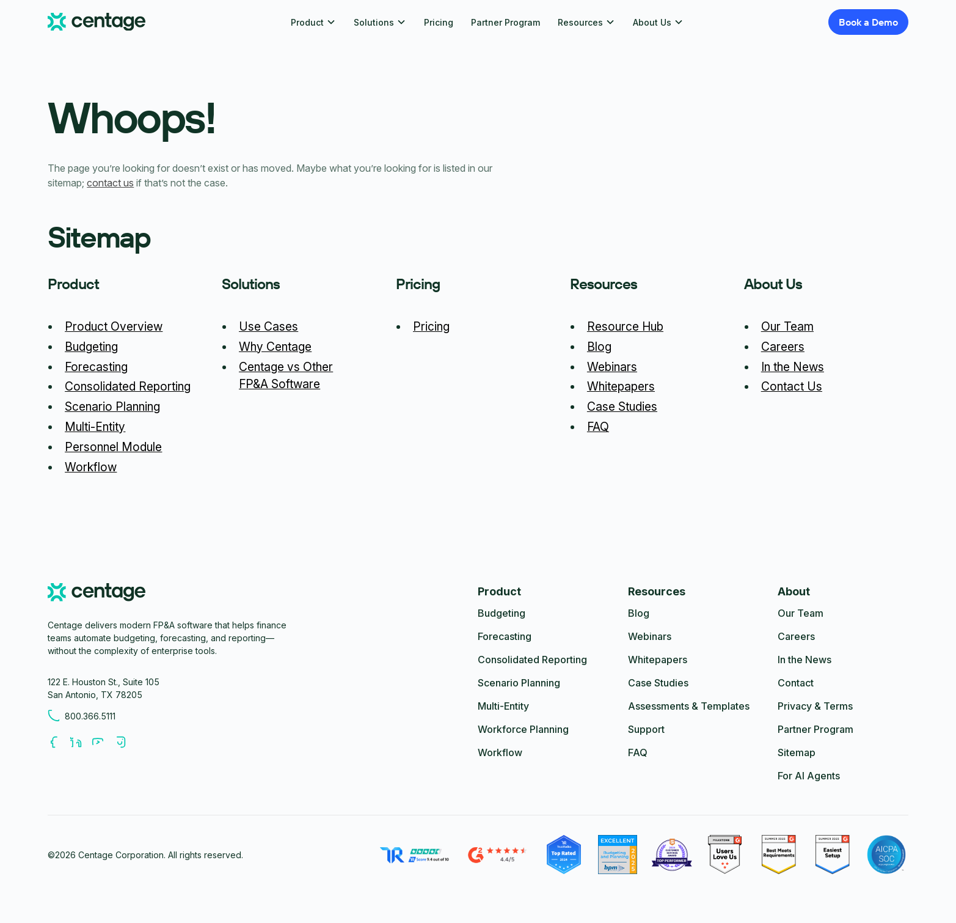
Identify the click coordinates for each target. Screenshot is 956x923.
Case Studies (622, 406)
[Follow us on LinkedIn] (81, 742)
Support (646, 729)
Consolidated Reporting (128, 386)
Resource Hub (625, 326)
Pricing (438, 22)
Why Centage (275, 346)
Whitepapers (621, 386)
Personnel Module (113, 446)
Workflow (91, 467)
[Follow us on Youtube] (103, 742)
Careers (783, 346)
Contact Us (791, 386)
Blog (599, 346)
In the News (792, 366)
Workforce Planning (523, 729)
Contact (796, 683)
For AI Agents (809, 776)
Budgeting (91, 346)
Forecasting (96, 366)
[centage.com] (96, 594)
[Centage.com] (96, 22)
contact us (110, 183)
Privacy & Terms (815, 706)
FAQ (598, 426)
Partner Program (505, 22)
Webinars (612, 366)
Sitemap (797, 752)
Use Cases (268, 326)
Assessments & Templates (689, 706)
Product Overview (113, 326)
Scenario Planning (112, 406)
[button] (313, 22)
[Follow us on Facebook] (59, 742)
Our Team (787, 326)
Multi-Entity (95, 426)
